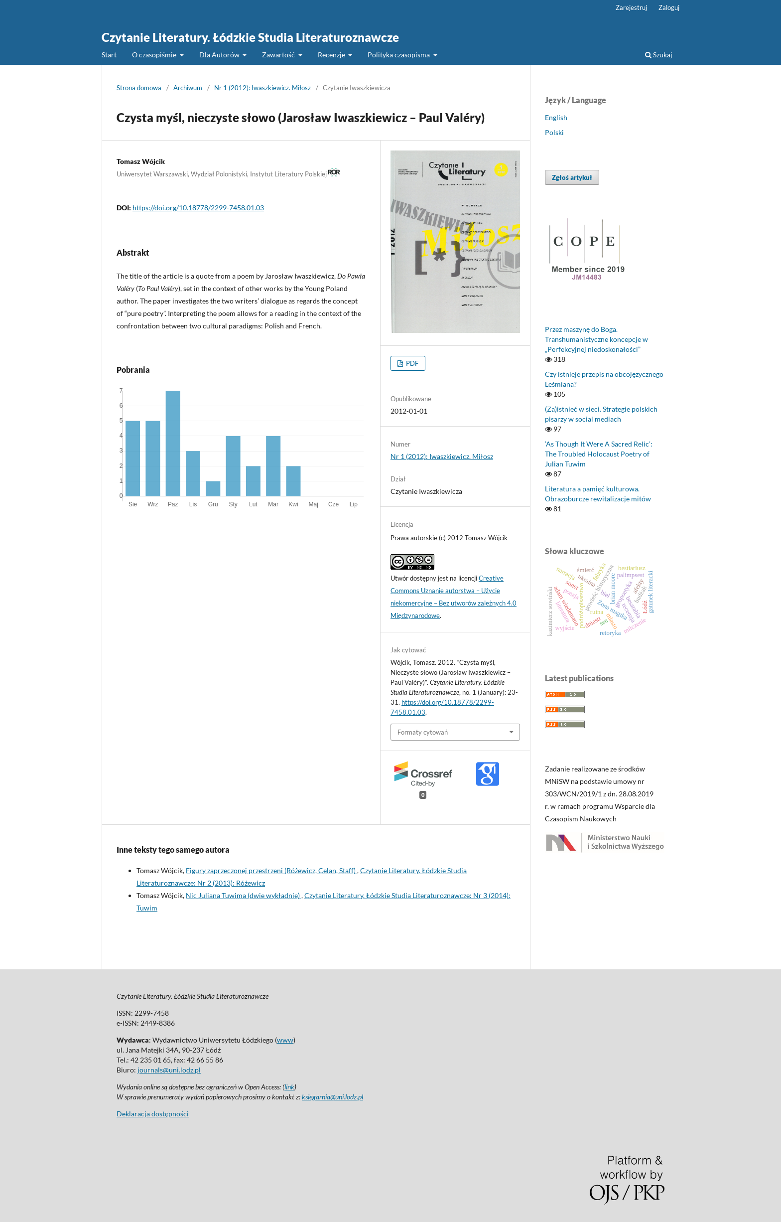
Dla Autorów (220, 54)
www (285, 1040)
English (556, 117)
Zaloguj (668, 7)
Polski (554, 132)
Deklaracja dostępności (153, 1113)
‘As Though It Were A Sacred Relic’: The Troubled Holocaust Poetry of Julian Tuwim (598, 454)
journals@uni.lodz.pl (169, 1070)
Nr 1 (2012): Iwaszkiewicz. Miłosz (262, 88)
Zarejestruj (631, 7)
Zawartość (279, 54)
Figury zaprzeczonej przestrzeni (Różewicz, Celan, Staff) (271, 870)
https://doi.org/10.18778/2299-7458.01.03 (198, 207)
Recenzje (332, 54)
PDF (411, 363)
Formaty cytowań (422, 732)
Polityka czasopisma (399, 54)
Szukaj (658, 54)
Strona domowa (139, 88)
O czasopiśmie (155, 54)
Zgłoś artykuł (572, 177)
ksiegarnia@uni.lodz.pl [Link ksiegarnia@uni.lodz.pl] (332, 1096)
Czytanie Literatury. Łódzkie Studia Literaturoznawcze (250, 37)
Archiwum (187, 88)
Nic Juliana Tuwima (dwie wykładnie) (243, 895)
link (289, 1086)
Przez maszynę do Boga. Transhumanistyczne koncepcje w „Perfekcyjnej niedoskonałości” (596, 339)
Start (109, 54)
